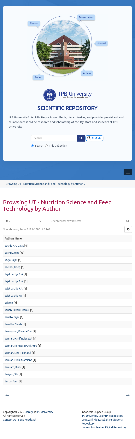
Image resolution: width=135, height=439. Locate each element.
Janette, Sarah (13, 324)
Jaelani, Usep (13, 267)
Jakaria (9, 302)
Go (128, 220)
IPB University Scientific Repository (102, 415)
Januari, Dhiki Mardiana (18, 360)
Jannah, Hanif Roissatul (18, 338)
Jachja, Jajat (12, 252)
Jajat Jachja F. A (14, 274)
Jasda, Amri (11, 381)
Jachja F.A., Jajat (14, 245)
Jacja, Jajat (11, 260)
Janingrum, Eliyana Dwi (18, 331)
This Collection (56, 145)
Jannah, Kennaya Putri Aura (21, 345)
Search (37, 145)
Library (29, 412)
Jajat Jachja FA (13, 295)
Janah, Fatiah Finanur (17, 310)
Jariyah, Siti (11, 374)
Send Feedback (27, 419)
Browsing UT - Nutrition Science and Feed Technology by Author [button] (45, 183)
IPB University (45, 412)
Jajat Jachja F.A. (14, 288)
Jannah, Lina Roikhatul (18, 352)
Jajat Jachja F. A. (14, 281)
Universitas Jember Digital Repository (104, 427)
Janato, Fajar (12, 317)
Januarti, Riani (13, 367)
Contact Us (9, 419)
